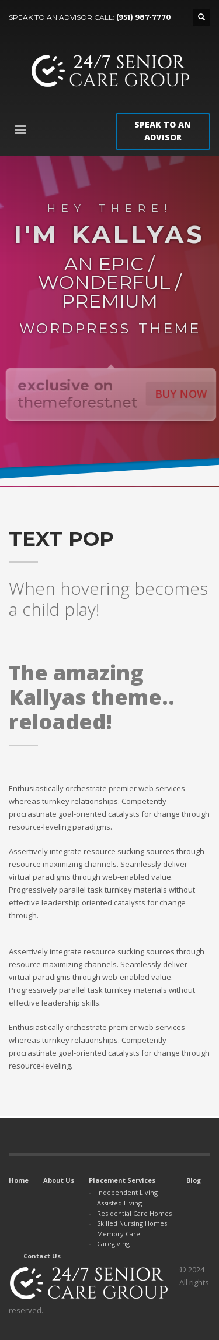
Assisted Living (119, 1202)
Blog (193, 1180)
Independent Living (127, 1192)
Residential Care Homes (134, 1213)
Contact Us (42, 1255)
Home (19, 1180)
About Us (58, 1180)
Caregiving (113, 1243)
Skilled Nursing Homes (132, 1223)
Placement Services (122, 1180)
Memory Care (118, 1233)
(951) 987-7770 (143, 17)
